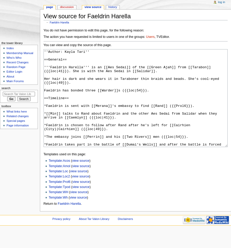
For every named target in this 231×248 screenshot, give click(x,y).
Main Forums (15, 81)
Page (49, 6)
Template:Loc (58, 190)
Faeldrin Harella (59, 22)
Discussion (67, 6)
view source (80, 180)
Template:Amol (59, 185)
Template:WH (58, 211)
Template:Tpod (59, 206)
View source (92, 6)
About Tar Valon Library (94, 238)
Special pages (15, 120)
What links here (16, 111)
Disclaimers (125, 238)
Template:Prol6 (60, 201)
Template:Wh (58, 217)
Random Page (15, 67)
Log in (221, 2)
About (10, 76)
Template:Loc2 (59, 196)
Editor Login (14, 71)
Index (10, 48)
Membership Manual (19, 53)
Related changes (17, 116)
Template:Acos (59, 180)
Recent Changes (17, 62)
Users (150, 37)
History (112, 6)
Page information (17, 125)
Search (6, 88)
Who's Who (13, 57)
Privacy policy (62, 238)
